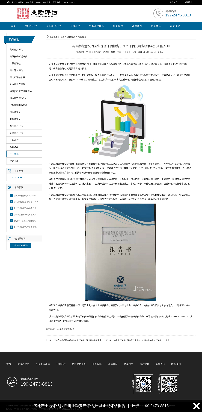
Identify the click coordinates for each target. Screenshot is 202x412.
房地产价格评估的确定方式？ (26, 208)
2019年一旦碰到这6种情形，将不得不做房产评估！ (35, 221)
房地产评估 (31, 26)
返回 (167, 340)
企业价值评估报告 (20, 245)
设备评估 (14, 140)
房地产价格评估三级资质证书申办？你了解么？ (33, 227)
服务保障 (118, 26)
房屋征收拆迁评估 (18, 56)
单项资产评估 (16, 126)
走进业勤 (175, 26)
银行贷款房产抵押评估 (21, 91)
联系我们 (189, 2)
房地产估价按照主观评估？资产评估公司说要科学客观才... (78, 340)
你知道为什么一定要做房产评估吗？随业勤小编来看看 (36, 214)
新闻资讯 (174, 2)
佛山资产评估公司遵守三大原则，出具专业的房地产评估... (138, 340)
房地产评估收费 (17, 77)
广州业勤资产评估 (69, 321)
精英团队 (156, 26)
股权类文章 (15, 119)
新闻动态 (14, 147)
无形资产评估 (16, 133)
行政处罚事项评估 (18, 105)
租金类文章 (15, 112)
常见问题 (14, 161)
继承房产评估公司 (18, 98)
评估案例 (137, 26)
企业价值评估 (53, 26)
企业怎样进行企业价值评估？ (26, 202)
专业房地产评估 (17, 84)
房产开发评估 (16, 70)
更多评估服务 (96, 26)
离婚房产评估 (16, 49)
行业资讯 (14, 154)
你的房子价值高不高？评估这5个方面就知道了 (33, 195)
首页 (13, 26)
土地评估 (75, 26)
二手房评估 (15, 63)
